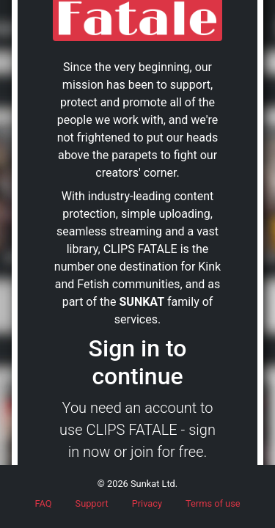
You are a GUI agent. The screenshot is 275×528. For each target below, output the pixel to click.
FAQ (42, 503)
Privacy (147, 503)
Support (92, 503)
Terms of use (213, 503)
